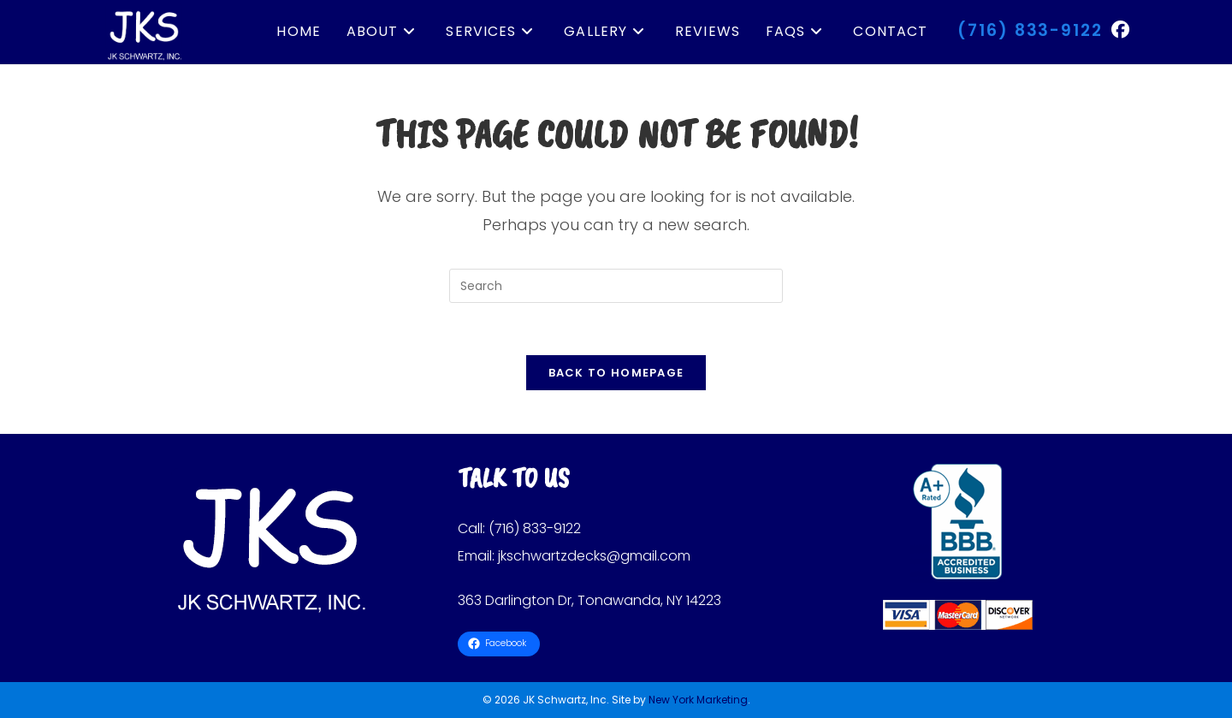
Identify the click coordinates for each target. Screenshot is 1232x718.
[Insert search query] (616, 286)
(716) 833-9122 (1030, 30)
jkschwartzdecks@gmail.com (594, 556)
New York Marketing (698, 699)
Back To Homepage (616, 373)
